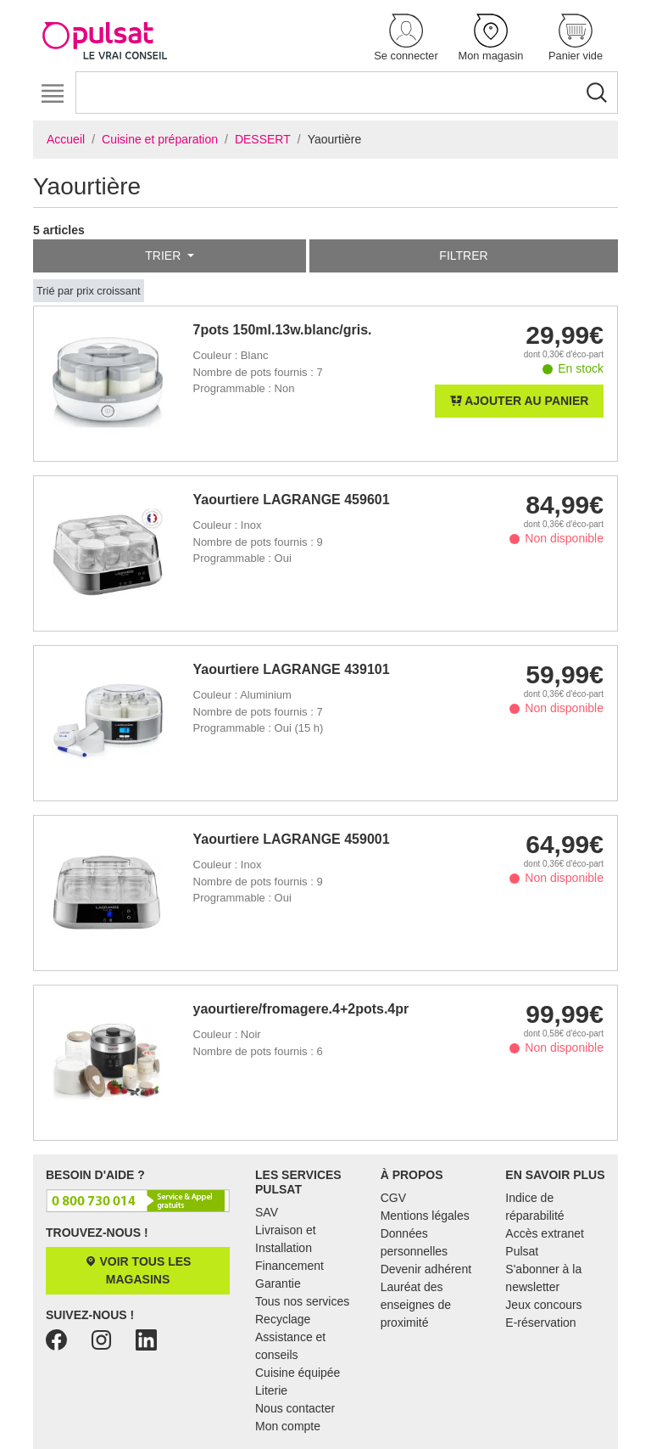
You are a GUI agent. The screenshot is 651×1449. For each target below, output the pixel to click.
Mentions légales (425, 1215)
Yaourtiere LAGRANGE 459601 (291, 499)
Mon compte (287, 1426)
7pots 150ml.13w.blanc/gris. (282, 330)
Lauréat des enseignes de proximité (416, 1304)
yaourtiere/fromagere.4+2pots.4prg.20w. (301, 1009)
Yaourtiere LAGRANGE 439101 (291, 669)
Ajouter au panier (519, 400)
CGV (393, 1198)
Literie (271, 1390)
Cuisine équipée (297, 1372)
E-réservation (540, 1322)
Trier (164, 255)
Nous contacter (295, 1408)
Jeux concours (543, 1304)
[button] (406, 38)
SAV (266, 1212)
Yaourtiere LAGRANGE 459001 (291, 839)
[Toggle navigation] (52, 94)
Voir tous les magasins (138, 1270)
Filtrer (463, 255)
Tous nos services (302, 1301)
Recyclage (282, 1319)
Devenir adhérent (426, 1269)
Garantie (278, 1283)
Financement (289, 1265)
